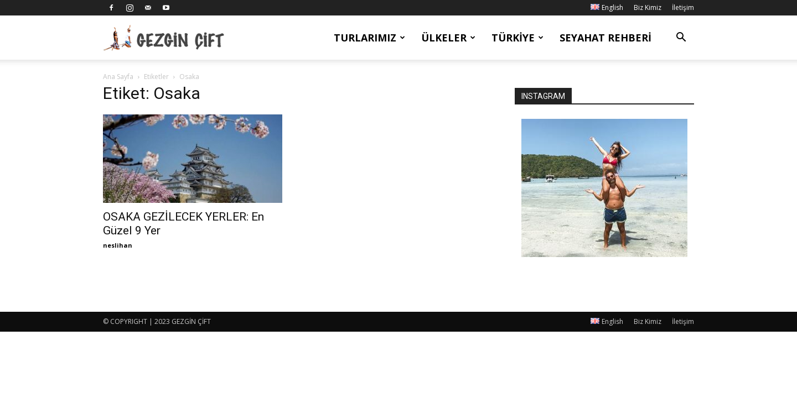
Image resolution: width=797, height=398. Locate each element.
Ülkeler (448, 37)
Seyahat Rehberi (605, 37)
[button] (680, 38)
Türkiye (517, 37)
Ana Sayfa (118, 76)
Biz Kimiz (647, 7)
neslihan (117, 245)
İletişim (683, 7)
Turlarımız (369, 37)
